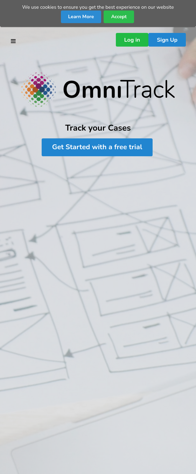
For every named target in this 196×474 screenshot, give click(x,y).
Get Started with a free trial (97, 147)
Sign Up (167, 40)
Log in (132, 40)
